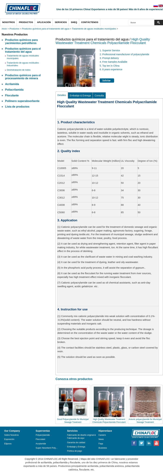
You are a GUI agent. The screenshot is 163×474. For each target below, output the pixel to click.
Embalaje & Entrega (80, 95)
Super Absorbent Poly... (46, 448)
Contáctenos (89, 22)
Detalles (61, 95)
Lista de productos (17, 106)
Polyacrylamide (43, 435)
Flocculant (40, 439)
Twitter (141, 442)
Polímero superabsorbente (22, 101)
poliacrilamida (60, 462)
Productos (26, 22)
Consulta (99, 95)
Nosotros (8, 22)
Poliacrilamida (14, 89)
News (101, 439)
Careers (102, 435)
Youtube (156, 442)
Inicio (4, 28)
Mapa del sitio (88, 459)
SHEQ (74, 22)
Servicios (61, 22)
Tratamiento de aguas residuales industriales (23, 64)
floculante (75, 462)
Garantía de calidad (76, 442)
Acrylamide (41, 444)
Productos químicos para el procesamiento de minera (23, 77)
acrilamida (46, 462)
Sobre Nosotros (11, 435)
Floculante (12, 95)
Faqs (100, 444)
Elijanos (8, 444)
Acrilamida (12, 84)
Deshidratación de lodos (18, 70)
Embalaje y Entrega (76, 447)
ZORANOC (144, 433)
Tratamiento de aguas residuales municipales (94, 28)
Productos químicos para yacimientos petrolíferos (21, 41)
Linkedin (149, 442)
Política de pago (75, 451)
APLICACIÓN (44, 22)
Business (102, 448)
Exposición (9, 439)
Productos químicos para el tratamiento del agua (45, 28)
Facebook (134, 442)
